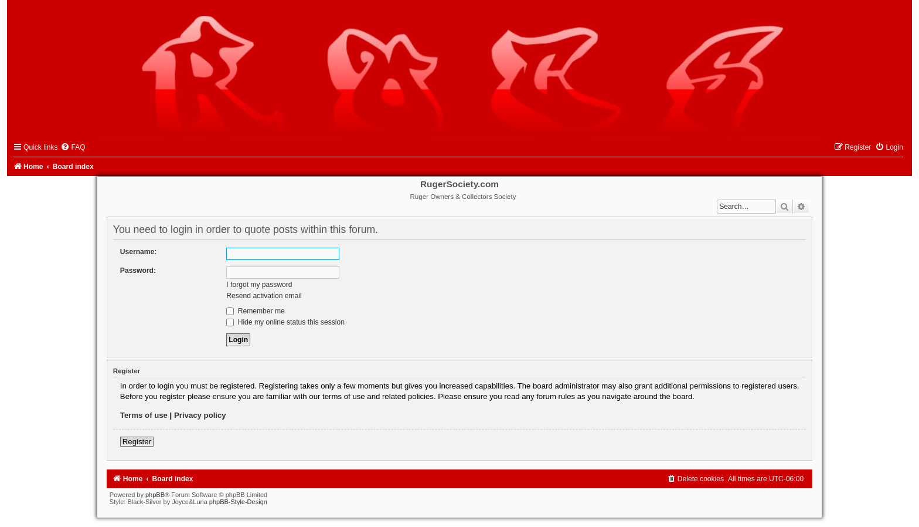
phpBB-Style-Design (238, 501)
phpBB (155, 494)
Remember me (255, 311)
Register (136, 441)
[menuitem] (72, 147)
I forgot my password (259, 285)
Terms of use (144, 415)
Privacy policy (200, 415)
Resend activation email (263, 296)
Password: (138, 270)
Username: (138, 252)
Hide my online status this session (285, 322)
